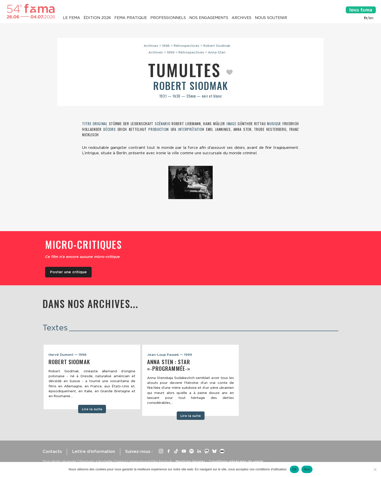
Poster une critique (68, 272)
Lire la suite (92, 409)
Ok (294, 469)
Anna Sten (216, 52)
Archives (241, 18)
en (371, 18)
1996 (166, 46)
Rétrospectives (186, 46)
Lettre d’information (93, 451)
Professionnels (168, 18)
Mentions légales (190, 461)
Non (307, 469)
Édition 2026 (97, 18)
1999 (170, 52)
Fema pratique (130, 18)
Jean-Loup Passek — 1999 (169, 355)
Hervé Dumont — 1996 (68, 355)
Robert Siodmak (216, 46)
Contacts (52, 451)
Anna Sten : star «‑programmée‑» (168, 365)
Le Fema (71, 18)
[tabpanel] (92, 377)
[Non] (374, 469)
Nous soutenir (271, 18)
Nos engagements (208, 18)
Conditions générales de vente (236, 461)
